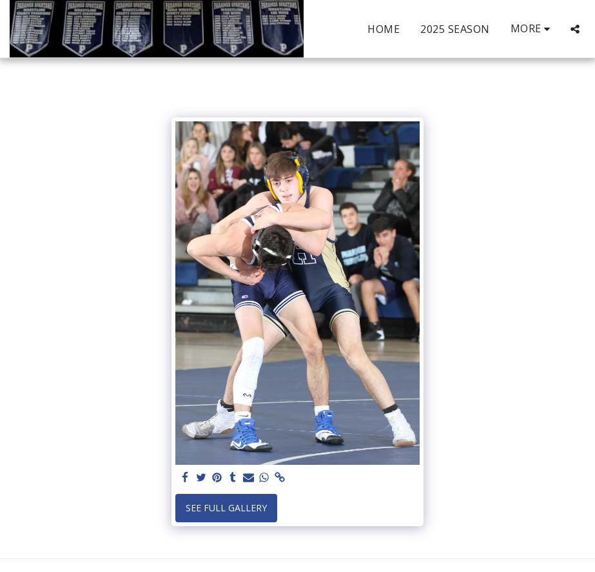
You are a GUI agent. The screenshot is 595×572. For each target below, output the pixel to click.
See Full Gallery (226, 508)
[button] (575, 29)
